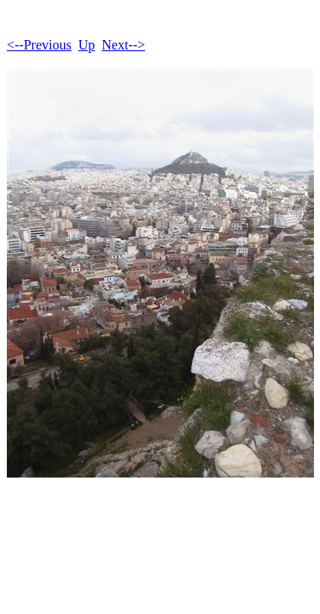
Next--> (123, 45)
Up (87, 45)
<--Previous (39, 45)
